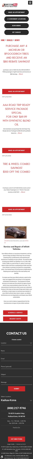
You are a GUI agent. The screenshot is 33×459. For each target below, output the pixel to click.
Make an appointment (16, 12)
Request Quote (15, 319)
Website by (21, 444)
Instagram (26, 432)
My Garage (16, 32)
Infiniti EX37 (6, 240)
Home (3, 40)
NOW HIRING (16, 26)
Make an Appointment (16, 91)
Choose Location (16, 339)
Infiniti (17, 40)
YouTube (21, 432)
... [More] (20, 74)
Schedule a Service (15, 313)
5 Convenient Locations (16, 19)
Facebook (8, 432)
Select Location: (6, 396)
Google (12, 432)
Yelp (17, 432)
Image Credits (10, 444)
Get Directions (16, 439)
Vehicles (10, 40)
